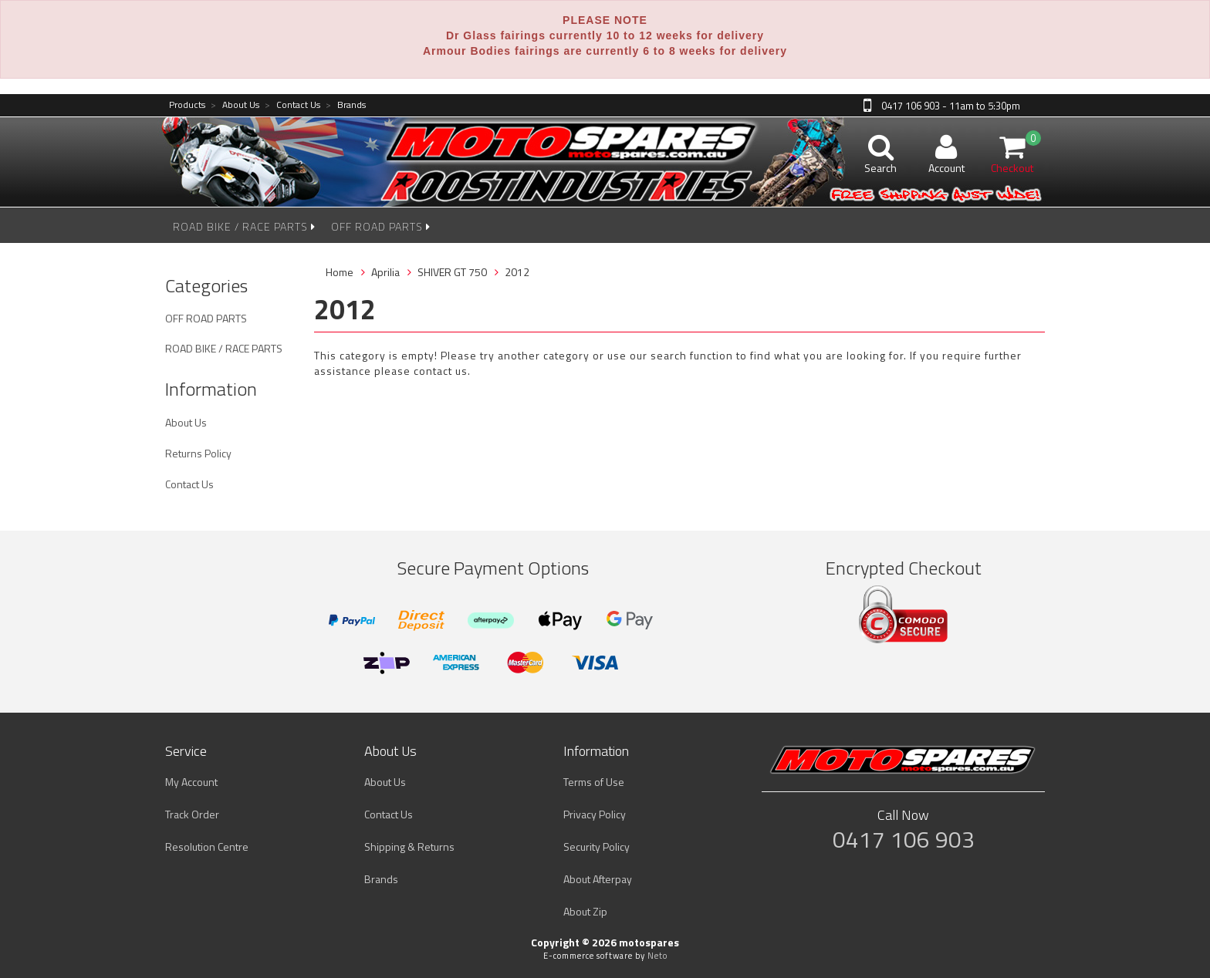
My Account (191, 782)
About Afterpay (597, 879)
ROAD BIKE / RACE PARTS (244, 226)
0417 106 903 (904, 839)
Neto (657, 955)
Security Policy (596, 846)
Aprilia (385, 272)
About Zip (585, 911)
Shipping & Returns (409, 846)
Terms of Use (593, 782)
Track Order (192, 814)
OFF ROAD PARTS (381, 226)
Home (339, 272)
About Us (235, 105)
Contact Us (292, 105)
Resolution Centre (206, 846)
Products (187, 105)
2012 (517, 272)
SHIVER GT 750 (452, 272)
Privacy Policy (594, 814)
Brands (346, 105)
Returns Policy (198, 453)
